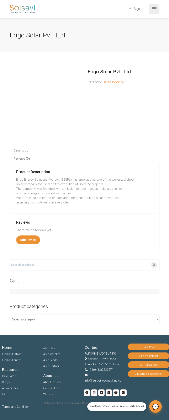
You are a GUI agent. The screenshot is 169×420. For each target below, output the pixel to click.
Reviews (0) (22, 158)
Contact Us (50, 388)
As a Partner (51, 366)
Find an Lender (11, 360)
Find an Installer (12, 354)
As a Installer (51, 354)
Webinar (48, 394)
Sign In (136, 9)
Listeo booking (113, 82)
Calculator (9, 376)
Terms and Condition (16, 406)
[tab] (84, 151)
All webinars (10, 388)
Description (22, 150)
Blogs (6, 382)
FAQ (4, 394)
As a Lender (50, 360)
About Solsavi (52, 382)
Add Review (28, 240)
